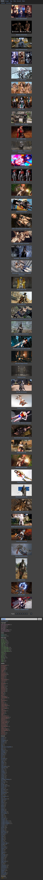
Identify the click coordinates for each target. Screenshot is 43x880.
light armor (4, 811)
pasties (3, 830)
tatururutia (4, 725)
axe (3, 744)
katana (3, 806)
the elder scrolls (6, 629)
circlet (3, 763)
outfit (4, 877)
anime (3, 739)
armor (3, 743)
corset (3, 770)
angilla (3, 670)
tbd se (3, 656)
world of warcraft (5, 631)
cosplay (3, 771)
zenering (4, 734)
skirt (3, 845)
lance (3, 808)
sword (3, 857)
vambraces (4, 866)
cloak (3, 765)
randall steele (5, 722)
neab (3, 709)
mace (3, 814)
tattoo (3, 860)
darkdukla (4, 683)
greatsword (4, 792)
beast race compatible (7, 746)
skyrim (4, 634)
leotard (3, 810)
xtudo (3, 731)
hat (3, 797)
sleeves (4, 848)
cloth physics (5, 766)
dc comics (4, 627)
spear (3, 850)
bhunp (4, 639)
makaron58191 (5, 705)
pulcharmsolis (5, 721)
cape (3, 761)
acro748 (3, 666)
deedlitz (4, 687)
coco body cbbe (6, 647)
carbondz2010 (5, 679)
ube (3, 659)
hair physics (5, 796)
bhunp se (4, 641)
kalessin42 (4, 700)
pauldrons (4, 831)
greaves (4, 793)
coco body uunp (6, 650)
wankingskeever (5, 730)
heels (3, 800)
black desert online (6, 624)
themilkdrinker (5, 726)
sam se (3, 655)
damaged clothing (6, 779)
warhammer (4, 867)
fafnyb (3, 693)
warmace (4, 869)
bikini (3, 749)
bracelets (4, 758)
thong (3, 862)
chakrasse (4, 680)
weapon (4, 870)
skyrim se (5, 636)
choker (3, 762)
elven (3, 783)
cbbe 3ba (4, 643)
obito (3, 714)
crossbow (4, 772)
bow (3, 756)
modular (4, 819)
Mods (2, 1)
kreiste (3, 703)
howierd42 (4, 696)
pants (3, 828)
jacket (3, 805)
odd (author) (5, 716)
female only (5, 785)
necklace (4, 824)
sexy (3, 837)
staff (3, 853)
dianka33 (4, 690)
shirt (3, 840)
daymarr (4, 686)
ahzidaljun (4, 667)
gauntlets (4, 789)
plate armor (4, 832)
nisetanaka (4, 710)
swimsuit (4, 856)
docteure (4, 691)
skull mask (4, 847)
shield (3, 839)
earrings (4, 782)
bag (3, 745)
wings (3, 871)
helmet (4, 802)
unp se (3, 660)
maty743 (3, 654)
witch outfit (4, 873)
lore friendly (5, 813)
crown (3, 774)
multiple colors (6, 821)
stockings (4, 854)
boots (3, 753)
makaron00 (4, 704)
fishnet (3, 787)
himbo (3, 652)
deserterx (4, 688)
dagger (3, 778)
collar (3, 769)
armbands (4, 740)
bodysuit (4, 750)
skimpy (4, 844)
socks (3, 849)
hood (3, 804)
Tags (11, 1)
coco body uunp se (6, 651)
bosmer (3, 754)
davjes (3, 684)
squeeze (3, 852)
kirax (3, 701)
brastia (3, 677)
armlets (4, 741)
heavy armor (5, 798)
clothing (4, 767)
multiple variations (6, 823)
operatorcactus (5, 718)
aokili (3, 671)
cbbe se (4, 644)
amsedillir (4, 669)
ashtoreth (4, 673)
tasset (3, 858)
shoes (3, 841)
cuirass (4, 775)
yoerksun (4, 732)
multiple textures (6, 822)
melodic (4, 706)
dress (3, 780)
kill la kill (3, 628)
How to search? (4, 621)
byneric (3, 678)
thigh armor (4, 861)
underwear (5, 865)
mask (3, 817)
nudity (4, 826)
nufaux (3, 712)
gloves (4, 791)
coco (3, 682)
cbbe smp (4, 646)
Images (7, 1)
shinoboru (4, 723)
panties (4, 827)
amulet (3, 737)
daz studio (4, 626)
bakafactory (5, 674)
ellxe (3, 692)
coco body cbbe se (6, 648)
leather (3, 809)
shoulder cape (5, 843)
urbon (3, 727)
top (3, 863)
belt (3, 748)
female (4, 784)
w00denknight (5, 729)
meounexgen (5, 708)
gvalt (3, 695)
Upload (3, 3)
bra (3, 757)
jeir (3, 699)
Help (14, 1)
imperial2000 (5, 697)
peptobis (4, 719)
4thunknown (5, 665)
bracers (3, 759)
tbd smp (4, 657)
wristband (4, 874)
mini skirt (4, 818)
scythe (3, 836)
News (23, 1)
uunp (3, 661)
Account (19, 1)
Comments (8, 3)
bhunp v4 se (5, 642)
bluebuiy (3, 675)
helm (3, 801)
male (3, 815)
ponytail (3, 834)
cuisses (3, 776)
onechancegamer (6, 717)
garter (3, 788)
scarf (3, 835)
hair (3, 795)
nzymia (3, 713)
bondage (4, 752)
